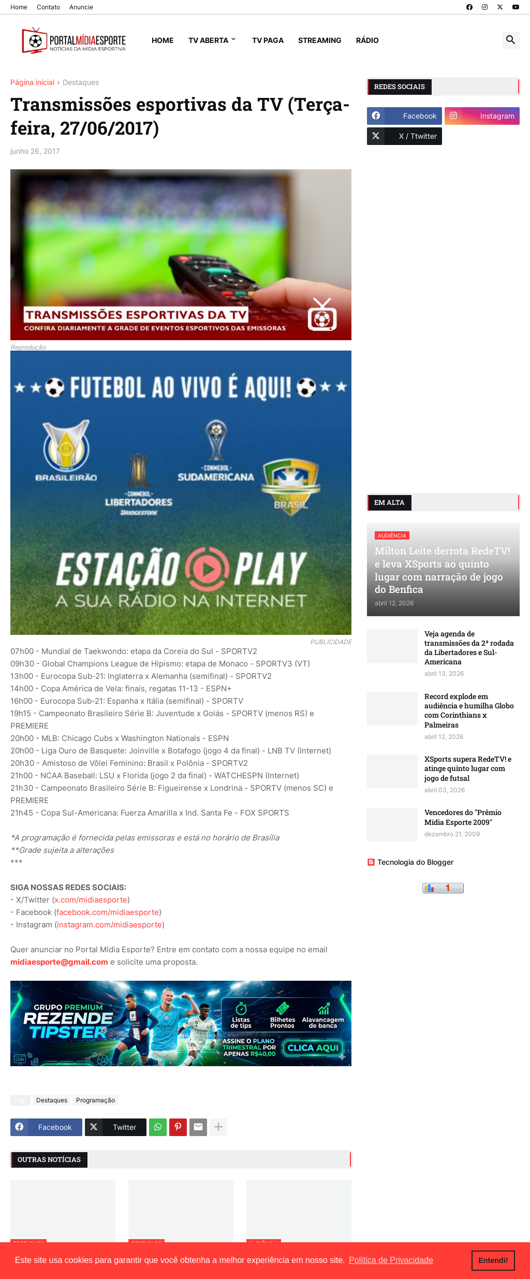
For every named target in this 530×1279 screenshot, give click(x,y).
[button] (511, 40)
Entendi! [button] (493, 1260)
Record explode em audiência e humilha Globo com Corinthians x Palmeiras (469, 711)
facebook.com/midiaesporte (107, 912)
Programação (95, 1100)
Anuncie (81, 7)
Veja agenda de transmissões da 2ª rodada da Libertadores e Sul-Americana (469, 648)
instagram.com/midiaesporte (109, 924)
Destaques (81, 82)
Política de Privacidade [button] (391, 1260)
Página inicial (32, 82)
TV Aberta (208, 40)
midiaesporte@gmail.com (59, 962)
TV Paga (268, 40)
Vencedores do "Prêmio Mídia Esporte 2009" (463, 817)
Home (18, 7)
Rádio (367, 40)
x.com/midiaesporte (90, 900)
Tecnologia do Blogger (410, 861)
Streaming (320, 40)
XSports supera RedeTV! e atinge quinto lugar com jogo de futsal (467, 768)
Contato (48, 7)
